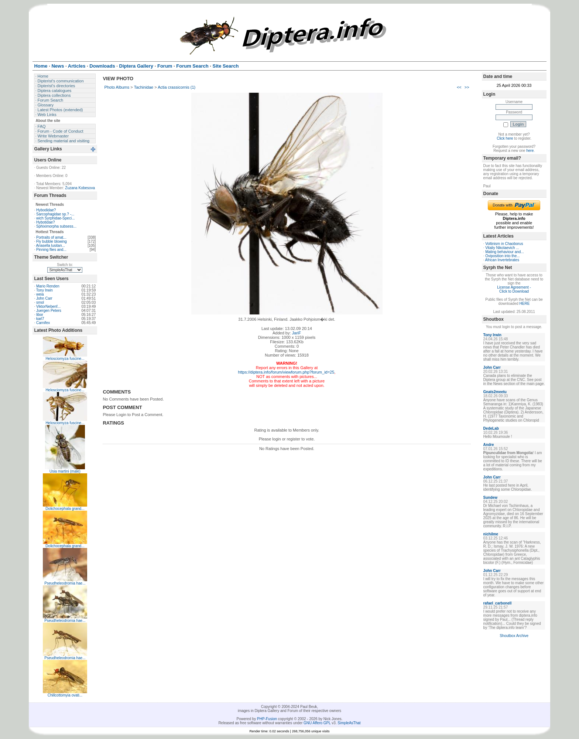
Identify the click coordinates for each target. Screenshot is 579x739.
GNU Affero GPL (317, 723)
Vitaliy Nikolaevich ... (502, 248)
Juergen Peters (48, 311)
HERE (525, 304)
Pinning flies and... (51, 250)
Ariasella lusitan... (50, 246)
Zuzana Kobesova (80, 188)
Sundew (490, 497)
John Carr (44, 298)
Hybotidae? (45, 222)
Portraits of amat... (51, 237)
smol (40, 302)
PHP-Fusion (267, 719)
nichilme (491, 534)
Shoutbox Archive (514, 636)
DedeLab (491, 428)
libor (39, 315)
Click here (505, 138)
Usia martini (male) (64, 471)
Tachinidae (144, 87)
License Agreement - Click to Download (514, 289)
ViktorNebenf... (48, 306)
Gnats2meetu (495, 392)
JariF (296, 333)
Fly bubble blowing (51, 241)
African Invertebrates (502, 260)
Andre (488, 445)
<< (459, 87)
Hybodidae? (46, 210)
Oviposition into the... (502, 256)
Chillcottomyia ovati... (65, 695)
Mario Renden (47, 286)
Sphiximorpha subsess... (56, 226)
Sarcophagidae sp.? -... (55, 214)
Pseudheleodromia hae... (64, 583)
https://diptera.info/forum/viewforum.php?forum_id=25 (286, 372)
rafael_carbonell (497, 603)
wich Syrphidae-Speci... (55, 218)
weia (40, 294)
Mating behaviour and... (504, 252)
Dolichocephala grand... (64, 509)
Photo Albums (116, 87)
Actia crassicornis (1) (176, 87)
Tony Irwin (44, 290)
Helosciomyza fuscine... (64, 359)
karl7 (40, 319)
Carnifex (43, 323)
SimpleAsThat (349, 723)
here (530, 151)
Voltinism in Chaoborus (504, 244)
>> (467, 87)
